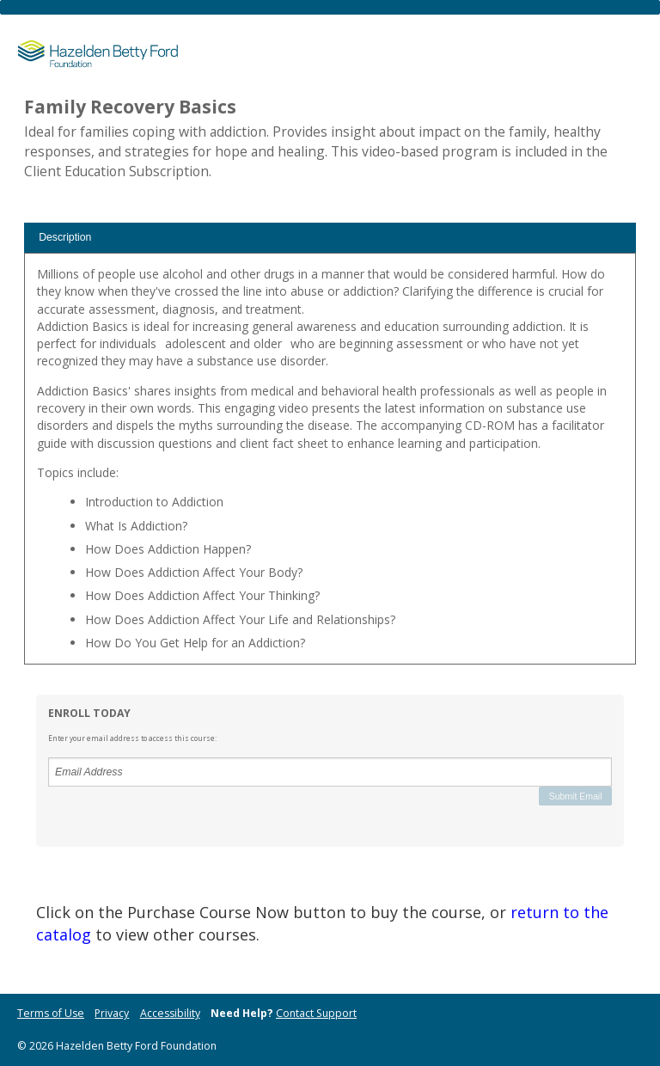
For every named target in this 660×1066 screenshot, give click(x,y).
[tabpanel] (330, 465)
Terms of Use (50, 1013)
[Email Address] (330, 772)
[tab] (330, 238)
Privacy (112, 1013)
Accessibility (170, 1013)
